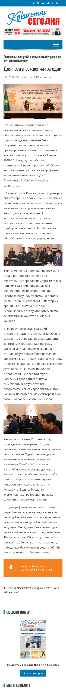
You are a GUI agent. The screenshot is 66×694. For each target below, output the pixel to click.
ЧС (16, 592)
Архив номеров (33, 673)
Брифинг (38, 588)
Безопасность (23, 588)
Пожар (9, 592)
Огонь (55, 588)
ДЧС (48, 588)
